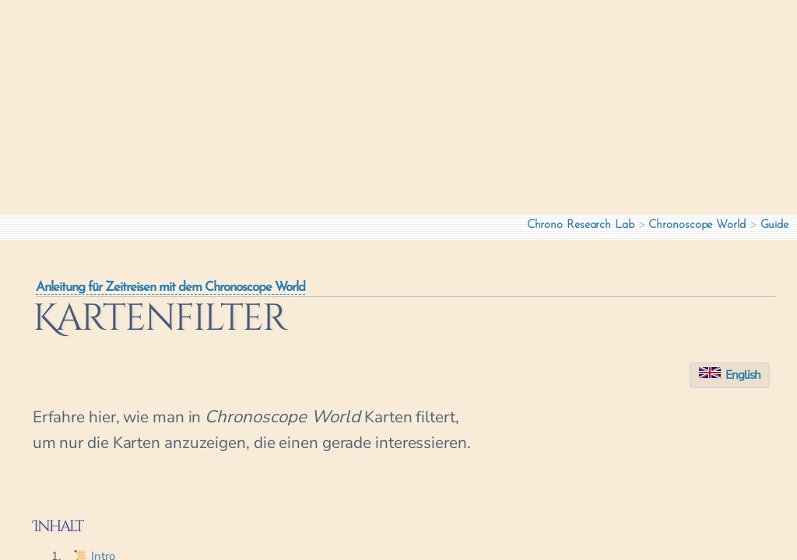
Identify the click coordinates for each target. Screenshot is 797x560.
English (729, 374)
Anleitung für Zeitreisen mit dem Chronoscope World (170, 287)
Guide (774, 225)
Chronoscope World (696, 225)
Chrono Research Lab (580, 225)
